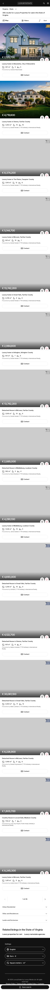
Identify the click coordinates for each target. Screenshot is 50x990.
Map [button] (5, 20)
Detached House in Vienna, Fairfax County (17, 641)
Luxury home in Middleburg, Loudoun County (18, 526)
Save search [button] (25, 987)
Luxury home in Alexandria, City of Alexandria (18, 64)
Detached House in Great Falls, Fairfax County (19, 583)
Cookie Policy (31, 983)
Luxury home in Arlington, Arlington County (17, 352)
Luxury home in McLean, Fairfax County (16, 237)
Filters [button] (25, 20)
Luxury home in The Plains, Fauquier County (18, 179)
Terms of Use (21, 983)
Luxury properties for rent (12, 934)
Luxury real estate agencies (34, 934)
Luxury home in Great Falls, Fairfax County (17, 295)
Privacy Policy (10, 983)
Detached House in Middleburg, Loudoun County (19, 468)
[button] (48, 3)
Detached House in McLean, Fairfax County (18, 410)
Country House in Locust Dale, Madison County (19, 818)
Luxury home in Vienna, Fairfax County (16, 121)
